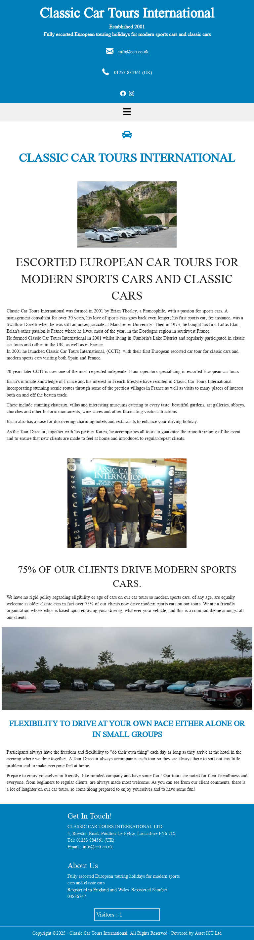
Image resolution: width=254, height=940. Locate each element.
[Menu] (127, 112)
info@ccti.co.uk (133, 51)
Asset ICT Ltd (208, 933)
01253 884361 (127, 72)
